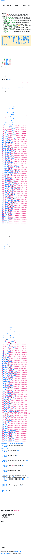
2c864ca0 (12, 122)
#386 (25, 496)
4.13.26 (18, 36)
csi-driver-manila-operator (6, 224)
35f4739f (8, 355)
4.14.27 (9, 41)
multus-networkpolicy (5, 335)
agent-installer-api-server (6, 92)
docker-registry (4, 254)
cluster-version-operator (5, 212)
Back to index (3, 0)
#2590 (5, 502)
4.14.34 (3, 42)
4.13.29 (3, 61)
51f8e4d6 (14, 375)
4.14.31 (24, 41)
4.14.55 (3, 75)
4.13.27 (21, 36)
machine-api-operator (5, 321)
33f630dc (14, 186)
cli (2, 144)
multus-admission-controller (6, 331)
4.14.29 (15, 41)
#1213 (17, 455)
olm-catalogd (4, 359)
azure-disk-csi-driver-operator (6, 128)
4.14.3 (18, 41)
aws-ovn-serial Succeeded (8, 17)
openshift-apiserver (5, 365)
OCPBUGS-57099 (4, 465)
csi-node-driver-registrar (5, 244)
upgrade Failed (6, 14)
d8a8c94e (12, 343)
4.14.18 (9, 40)
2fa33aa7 (11, 385)
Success (10, 57)
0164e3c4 (10, 174)
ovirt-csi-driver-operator (5, 385)
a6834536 (12, 240)
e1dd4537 (8, 226)
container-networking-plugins (6, 218)
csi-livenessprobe (4, 242)
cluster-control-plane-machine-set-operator (8, 170)
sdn (2, 418)
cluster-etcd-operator (5, 176)
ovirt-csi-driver (4, 383)
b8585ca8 (8, 339)
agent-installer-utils (5, 100)
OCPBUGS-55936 (4, 477)
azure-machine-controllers (6, 132)
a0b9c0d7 (17, 166)
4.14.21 (18, 40)
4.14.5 (24, 43)
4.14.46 (15, 43)
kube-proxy (4, 303)
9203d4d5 (14, 152)
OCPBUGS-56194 (4, 470)
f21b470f (9, 383)
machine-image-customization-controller (8, 323)
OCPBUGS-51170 (4, 460)
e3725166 (12, 403)
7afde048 (12, 114)
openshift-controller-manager (6, 494)
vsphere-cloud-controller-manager (7, 430)
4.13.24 (11, 36)
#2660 (27, 460)
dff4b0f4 (11, 367)
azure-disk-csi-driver (5, 126)
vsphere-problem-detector (6, 440)
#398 (30, 495)
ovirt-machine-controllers (6, 387)
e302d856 (11, 178)
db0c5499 (10, 307)
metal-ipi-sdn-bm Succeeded (8, 31)
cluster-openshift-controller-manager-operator (9, 200)
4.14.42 (3, 43)
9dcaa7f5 (11, 244)
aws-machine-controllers (6, 120)
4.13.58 (3, 56)
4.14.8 (3, 44)
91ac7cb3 (12, 148)
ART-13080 (4, 450)
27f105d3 (13, 108)
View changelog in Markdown (5, 553)
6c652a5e (11, 208)
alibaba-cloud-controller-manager (7, 102)
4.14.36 (9, 42)
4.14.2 (3, 53)
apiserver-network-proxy (5, 110)
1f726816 (7, 422)
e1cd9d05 (9, 351)
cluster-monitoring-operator (6, 192)
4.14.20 (15, 40)
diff (10, 88)
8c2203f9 (13, 124)
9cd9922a (18, 188)
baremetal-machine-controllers (6, 138)
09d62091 (18, 200)
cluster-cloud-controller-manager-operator (8, 166)
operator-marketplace (5, 379)
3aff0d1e (8, 401)
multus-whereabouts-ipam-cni (6, 489)
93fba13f (9, 160)
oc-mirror (3, 357)
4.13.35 (12, 37)
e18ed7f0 (11, 236)
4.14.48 (18, 43)
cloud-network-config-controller (7, 150)
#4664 (21, 485)
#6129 (28, 477)
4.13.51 (3, 39)
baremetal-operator (5, 140)
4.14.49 (21, 43)
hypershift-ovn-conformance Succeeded (10, 27)
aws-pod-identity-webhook (6, 122)
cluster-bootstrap (4, 160)
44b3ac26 (5, 144)
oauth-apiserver (4, 351)
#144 (24, 445)
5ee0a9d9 (12, 407)
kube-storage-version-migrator (6, 309)
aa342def (9, 222)
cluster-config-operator (5, 168)
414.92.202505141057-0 (20, 87)
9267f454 (14, 180)
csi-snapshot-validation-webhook (7, 248)
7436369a (14, 393)
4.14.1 (3, 54)
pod (2, 389)
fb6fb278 (11, 361)
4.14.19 (12, 40)
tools (3, 428)
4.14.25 (3, 41)
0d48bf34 (10, 327)
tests (3, 424)
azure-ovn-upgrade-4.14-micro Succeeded (10, 22)
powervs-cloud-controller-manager (7, 395)
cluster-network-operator (5, 458)
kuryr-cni (3, 315)
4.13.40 (27, 37)
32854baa (12, 156)
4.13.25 (15, 36)
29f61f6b (12, 341)
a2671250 (6, 426)
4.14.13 (21, 39)
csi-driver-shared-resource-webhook (7, 232)
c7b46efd (13, 138)
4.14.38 (15, 42)
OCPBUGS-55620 (4, 490)
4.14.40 (24, 42)
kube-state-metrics (5, 307)
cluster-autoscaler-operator (6, 156)
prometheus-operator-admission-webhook (8, 411)
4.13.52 (6, 39)
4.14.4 (21, 42)
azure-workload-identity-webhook (7, 134)
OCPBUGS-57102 (4, 501)
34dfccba (12, 319)
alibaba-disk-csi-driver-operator (6, 106)
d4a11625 (16, 172)
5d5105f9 (12, 436)
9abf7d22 (11, 176)
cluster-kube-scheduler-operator (7, 186)
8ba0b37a (14, 102)
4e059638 (17, 184)
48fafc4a (10, 313)
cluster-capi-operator (5, 164)
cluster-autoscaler (5, 154)
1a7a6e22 (10, 210)
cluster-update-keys (5, 210)
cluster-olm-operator (5, 196)
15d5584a (12, 377)
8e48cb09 (7, 333)
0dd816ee (13, 94)
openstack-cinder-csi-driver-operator (7, 371)
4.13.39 (24, 37)
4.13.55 (12, 39)
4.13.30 (3, 60)
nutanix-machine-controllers (6, 349)
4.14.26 (6, 41)
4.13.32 (3, 37)
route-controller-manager (6, 416)
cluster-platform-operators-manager (7, 202)
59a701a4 (10, 238)
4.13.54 (3, 59)
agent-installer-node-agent (6, 96)
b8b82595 (9, 305)
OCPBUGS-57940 (4, 495)
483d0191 (10, 140)
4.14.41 (27, 42)
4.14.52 (9, 79)
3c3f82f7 (10, 420)
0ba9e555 (11, 142)
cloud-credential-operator (6, 148)
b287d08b (14, 182)
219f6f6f (11, 204)
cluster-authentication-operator (6, 152)
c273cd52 (15, 230)
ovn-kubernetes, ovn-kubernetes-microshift (8, 500)
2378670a (11, 168)
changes (7, 47)
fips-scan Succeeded (7, 24)
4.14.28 (12, 41)
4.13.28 (24, 36)
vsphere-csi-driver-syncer (6, 438)
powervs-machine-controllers (6, 397)
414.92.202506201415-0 (6, 88)
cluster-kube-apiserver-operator (7, 180)
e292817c (12, 120)
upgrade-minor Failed (7, 15)
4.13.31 (27, 36)
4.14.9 (5, 44)
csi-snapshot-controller (5, 246)
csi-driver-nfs (4, 226)
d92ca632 (10, 136)
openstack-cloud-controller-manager (7, 373)
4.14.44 (9, 43)
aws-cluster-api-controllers (6, 114)
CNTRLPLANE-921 (5, 478)
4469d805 (13, 130)
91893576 (13, 128)
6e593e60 (12, 96)
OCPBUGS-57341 (4, 484)
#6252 (13, 476)
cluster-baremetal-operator (6, 158)
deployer (3, 250)
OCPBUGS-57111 (4, 445)
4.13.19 (3, 64)
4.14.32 (27, 41)
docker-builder (4, 252)
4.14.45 (12, 43)
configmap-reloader (5, 214)
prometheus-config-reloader (6, 405)
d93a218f (12, 224)
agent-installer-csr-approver (6, 94)
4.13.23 (8, 36)
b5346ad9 (13, 432)
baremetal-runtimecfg (5, 142)
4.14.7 (27, 43)
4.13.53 (9, 39)
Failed (10, 47)
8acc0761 (13, 349)
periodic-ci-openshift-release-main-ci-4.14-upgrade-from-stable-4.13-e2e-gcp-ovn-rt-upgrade (17, 26)
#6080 (23, 478)
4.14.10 (15, 39)
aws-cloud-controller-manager (6, 112)
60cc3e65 (11, 164)
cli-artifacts (4, 146)
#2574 (18, 503)
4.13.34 (9, 37)
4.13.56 (3, 58)
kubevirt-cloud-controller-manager (7, 311)
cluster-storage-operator (5, 208)
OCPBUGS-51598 (4, 455)
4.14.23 (24, 40)
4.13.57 (3, 57)
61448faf (6, 424)
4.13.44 (12, 38)
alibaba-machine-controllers (6, 108)
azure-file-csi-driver (4, 448)
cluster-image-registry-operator (7, 453)
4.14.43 (6, 43)
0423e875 (12, 206)
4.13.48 (21, 38)
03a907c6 (5, 389)
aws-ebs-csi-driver (5, 116)
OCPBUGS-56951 (4, 496)
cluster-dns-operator (5, 174)
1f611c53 (8, 303)
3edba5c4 (10, 365)
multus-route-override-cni (6, 337)
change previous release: (14, 553)
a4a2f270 (8, 353)
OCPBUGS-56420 (4, 503)
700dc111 (15, 198)
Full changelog (4, 446)
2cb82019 (14, 134)
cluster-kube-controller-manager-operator (8, 184)
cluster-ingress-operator (5, 178)
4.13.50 (27, 38)
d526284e (12, 132)
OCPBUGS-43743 (4, 485)
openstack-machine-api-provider (7, 375)
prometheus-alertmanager (6, 403)
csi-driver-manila (4, 222)
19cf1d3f (15, 395)
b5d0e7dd (10, 434)
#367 (16, 490)
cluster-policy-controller (5, 204)
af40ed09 (9, 399)
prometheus (4, 401)
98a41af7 (12, 92)
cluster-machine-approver (6, 190)
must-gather (4, 339)
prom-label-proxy (4, 399)
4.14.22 (21, 40)
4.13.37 (18, 37)
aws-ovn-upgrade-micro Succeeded (9, 18)
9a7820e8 (13, 112)
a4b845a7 (13, 405)
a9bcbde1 (10, 242)
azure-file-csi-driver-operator (6, 130)
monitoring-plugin (5, 329)
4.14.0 (3, 55)
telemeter (3, 422)
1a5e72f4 (12, 416)
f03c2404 (9, 254)
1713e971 (15, 371)
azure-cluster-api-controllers (6, 124)
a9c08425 (12, 440)
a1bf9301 (11, 212)
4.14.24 (27, 40)
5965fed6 (12, 337)
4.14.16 (3, 40)
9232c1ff (12, 228)
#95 (18, 450)
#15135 (22, 465)
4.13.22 (3, 62)
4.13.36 (15, 37)
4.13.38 (21, 37)
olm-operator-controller (5, 361)
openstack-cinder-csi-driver (6, 369)
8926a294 (7, 315)
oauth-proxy (4, 353)
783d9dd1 (17, 170)
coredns (3, 220)
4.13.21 (3, 63)
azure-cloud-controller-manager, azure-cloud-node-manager (12, 443)
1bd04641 (14, 150)
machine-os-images (5, 327)
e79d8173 (8, 345)
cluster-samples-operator (6, 206)
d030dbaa (10, 154)
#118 (20, 470)
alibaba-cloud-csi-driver (5, 104)
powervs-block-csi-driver (5, 391)
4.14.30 (21, 41)
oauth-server (4, 355)
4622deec (10, 116)
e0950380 (13, 192)
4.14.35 (6, 42)
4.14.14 (24, 39)
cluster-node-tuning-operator (6, 194)
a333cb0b (8, 359)
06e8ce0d (10, 234)
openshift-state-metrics (5, 367)
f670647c (11, 335)
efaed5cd (14, 430)
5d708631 (12, 387)
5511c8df (13, 194)
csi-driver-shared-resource (6, 228)
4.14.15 (27, 39)
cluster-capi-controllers (5, 162)
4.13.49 (24, 38)
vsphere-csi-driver (5, 434)
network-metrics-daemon (6, 343)
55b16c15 (13, 397)
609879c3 (12, 118)
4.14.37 (12, 42)
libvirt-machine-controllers (6, 319)
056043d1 (7, 357)
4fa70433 (10, 329)
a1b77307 (13, 218)
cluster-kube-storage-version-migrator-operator (9, 188)
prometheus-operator (5, 409)
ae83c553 (11, 162)
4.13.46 (18, 38)
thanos (3, 426)
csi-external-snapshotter (5, 240)
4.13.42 (6, 38)
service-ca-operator (5, 420)
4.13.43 (9, 38)
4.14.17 (6, 40)
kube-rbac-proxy (4, 305)
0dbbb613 (10, 196)
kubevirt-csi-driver (5, 313)
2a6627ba (16, 323)
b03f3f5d (9, 252)
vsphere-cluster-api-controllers (6, 432)
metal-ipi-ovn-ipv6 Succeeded (8, 29)
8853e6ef (13, 106)
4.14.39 (18, 42)
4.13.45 (15, 38)
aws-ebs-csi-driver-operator (6, 118)
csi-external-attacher (5, 234)
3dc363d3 (11, 104)
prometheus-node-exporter (6, 407)
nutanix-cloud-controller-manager (7, 347)
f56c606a (11, 110)
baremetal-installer (5, 136)
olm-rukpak (4, 363)
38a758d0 (12, 190)
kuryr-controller (4, 317)
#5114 (24, 484)
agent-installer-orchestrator (6, 98)
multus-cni (3, 333)
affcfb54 (12, 158)
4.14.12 (18, 39)
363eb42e (11, 379)
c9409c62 (8, 363)
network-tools (4, 345)
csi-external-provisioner (5, 236)
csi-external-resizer (5, 238)
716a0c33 (10, 214)
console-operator (4, 216)
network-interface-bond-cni (6, 341)
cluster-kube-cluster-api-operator (7, 182)
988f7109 (12, 391)
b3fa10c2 (10, 100)
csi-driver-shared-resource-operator (7, 230)
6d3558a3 (10, 126)
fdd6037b (7, 220)
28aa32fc (11, 321)
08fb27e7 (15, 202)
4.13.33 (6, 37)
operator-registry (4, 381)
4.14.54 (3, 76)
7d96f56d (14, 311)
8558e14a (13, 309)
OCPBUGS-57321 (4, 475)
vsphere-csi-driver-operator (6, 436)
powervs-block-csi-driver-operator (7, 393)
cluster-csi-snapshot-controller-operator (8, 172)
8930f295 (14, 347)
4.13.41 (3, 38)
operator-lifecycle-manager (6, 377)
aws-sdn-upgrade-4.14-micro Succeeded (10, 20)
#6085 (23, 479)
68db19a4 (13, 331)
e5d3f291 (9, 216)
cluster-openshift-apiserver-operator (7, 198)
